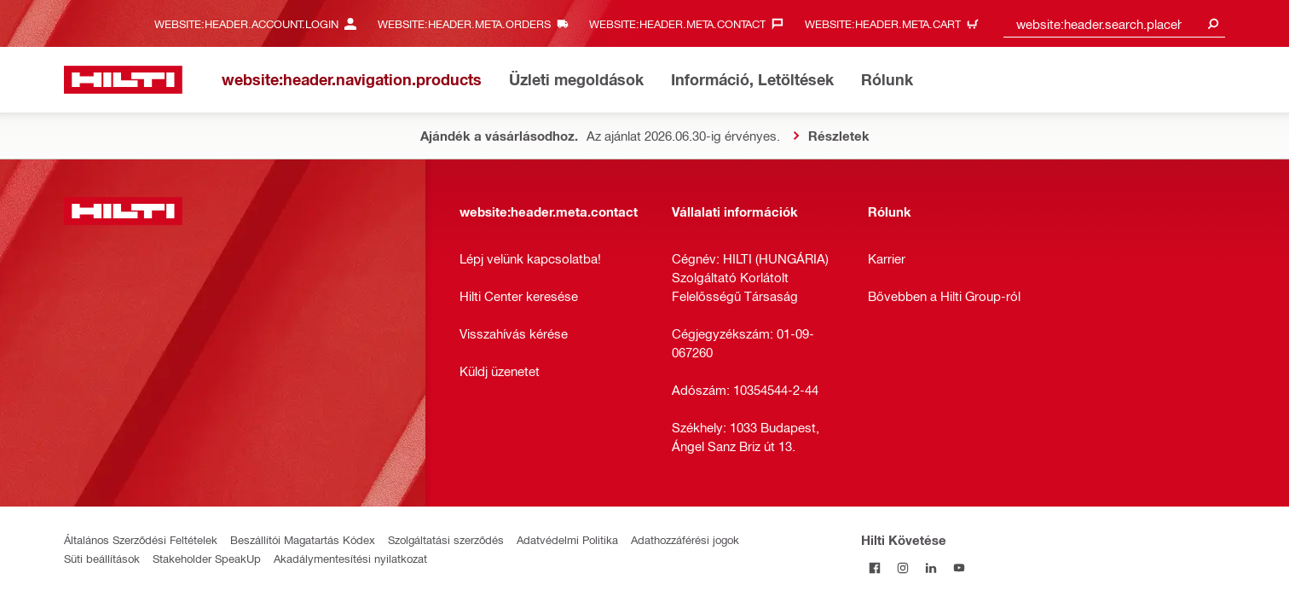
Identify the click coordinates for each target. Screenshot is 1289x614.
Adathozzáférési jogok (685, 539)
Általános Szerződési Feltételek (140, 539)
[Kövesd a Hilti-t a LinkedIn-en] (931, 567)
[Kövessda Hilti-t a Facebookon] (875, 567)
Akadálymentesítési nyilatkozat (350, 558)
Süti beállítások (102, 558)
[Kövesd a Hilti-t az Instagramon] (903, 567)
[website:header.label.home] (123, 80)
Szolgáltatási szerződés (446, 539)
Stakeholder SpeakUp (207, 558)
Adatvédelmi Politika (567, 539)
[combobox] (1114, 23)
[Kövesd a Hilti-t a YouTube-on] (959, 567)
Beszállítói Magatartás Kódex (302, 539)
